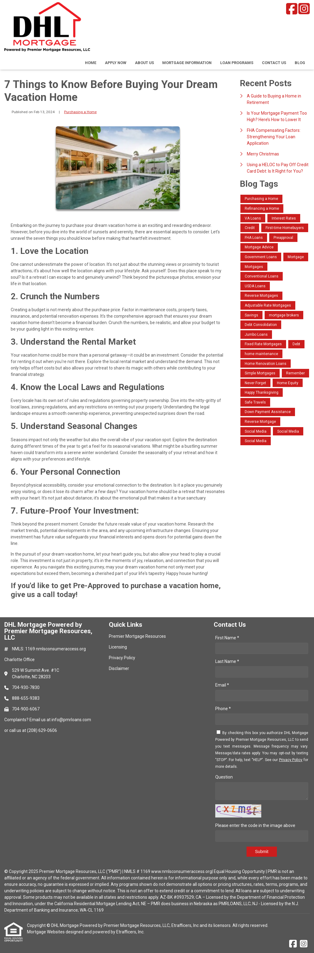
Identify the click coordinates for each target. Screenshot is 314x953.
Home (90, 62)
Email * (222, 685)
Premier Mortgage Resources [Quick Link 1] (137, 636)
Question (224, 777)
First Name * (227, 637)
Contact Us (274, 62)
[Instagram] (304, 8)
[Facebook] (291, 8)
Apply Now (115, 62)
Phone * (223, 708)
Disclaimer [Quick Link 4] (119, 668)
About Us (144, 62)
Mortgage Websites (46, 931)
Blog (300, 62)
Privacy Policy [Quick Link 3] (122, 657)
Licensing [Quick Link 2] (118, 647)
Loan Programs (236, 62)
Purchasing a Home (80, 112)
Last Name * (227, 661)
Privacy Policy (291, 760)
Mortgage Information (187, 62)
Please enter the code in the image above (255, 825)
